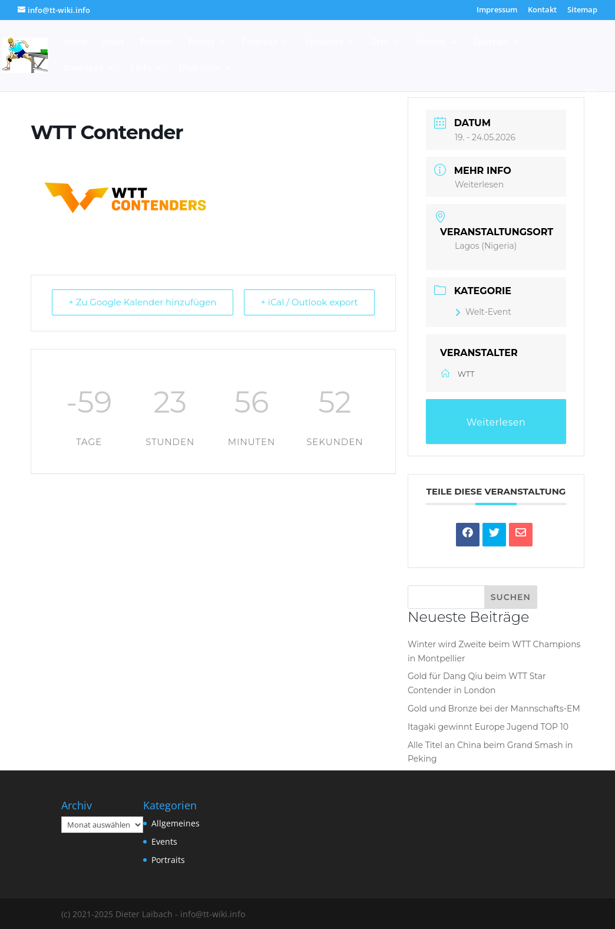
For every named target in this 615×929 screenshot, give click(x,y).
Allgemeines (175, 823)
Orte (380, 42)
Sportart (491, 42)
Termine (156, 42)
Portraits (259, 42)
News (113, 42)
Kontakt (542, 10)
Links (141, 68)
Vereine (431, 42)
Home (75, 42)
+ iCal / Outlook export (309, 302)
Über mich (199, 68)
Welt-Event (483, 312)
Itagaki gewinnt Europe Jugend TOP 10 (488, 727)
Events (201, 42)
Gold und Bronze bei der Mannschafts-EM (494, 708)
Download (83, 68)
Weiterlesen (479, 184)
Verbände (324, 42)
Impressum (497, 10)
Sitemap (582, 10)
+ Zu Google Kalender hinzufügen (143, 302)
